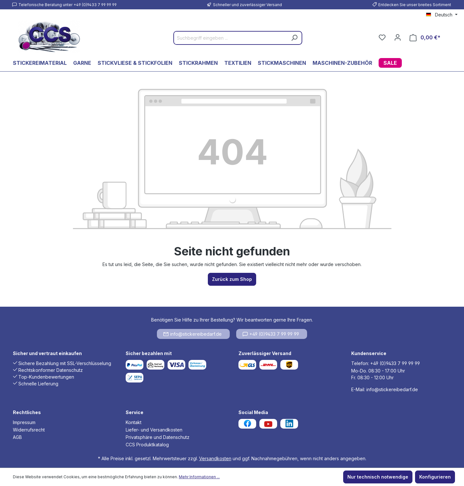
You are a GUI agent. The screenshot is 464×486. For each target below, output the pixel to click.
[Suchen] (294, 38)
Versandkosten (215, 458)
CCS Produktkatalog (147, 444)
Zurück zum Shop (232, 279)
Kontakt (133, 422)
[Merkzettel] (382, 37)
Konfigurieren (435, 477)
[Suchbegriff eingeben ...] (230, 38)
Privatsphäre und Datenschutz (157, 437)
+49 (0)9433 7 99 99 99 (271, 334)
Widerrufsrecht (29, 429)
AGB (17, 437)
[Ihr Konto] (397, 37)
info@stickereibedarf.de (192, 334)
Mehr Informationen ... (199, 476)
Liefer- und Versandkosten (154, 429)
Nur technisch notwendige (377, 477)
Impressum (24, 422)
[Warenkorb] (425, 37)
